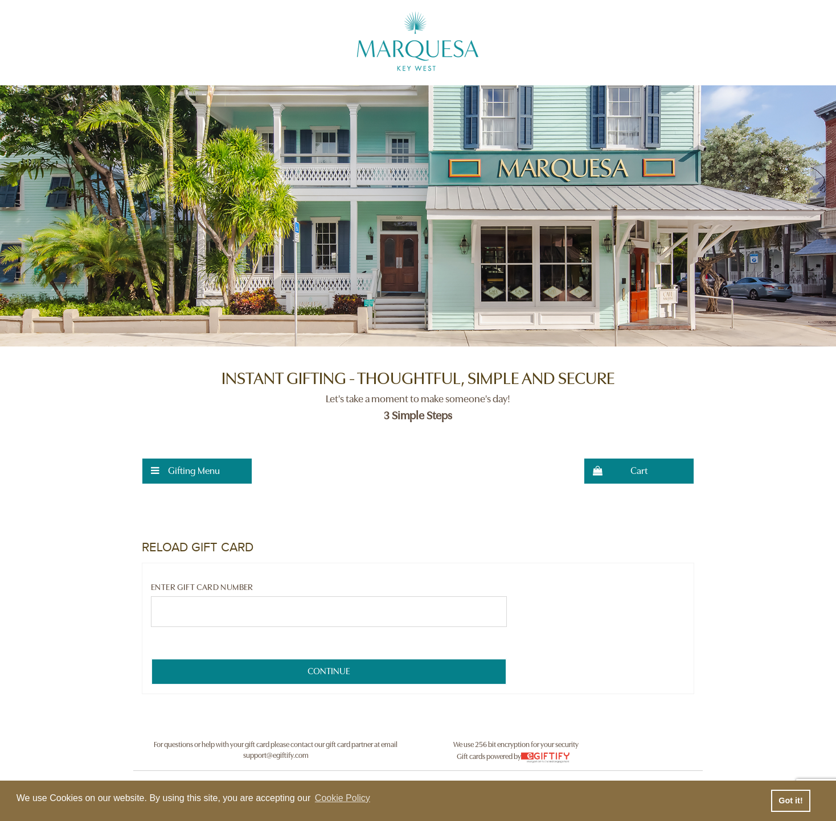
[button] (197, 471)
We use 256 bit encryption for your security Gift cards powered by (516, 752)
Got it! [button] (790, 800)
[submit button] (329, 671)
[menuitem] (197, 471)
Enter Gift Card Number (202, 587)
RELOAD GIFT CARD (197, 547)
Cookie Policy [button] (342, 798)
